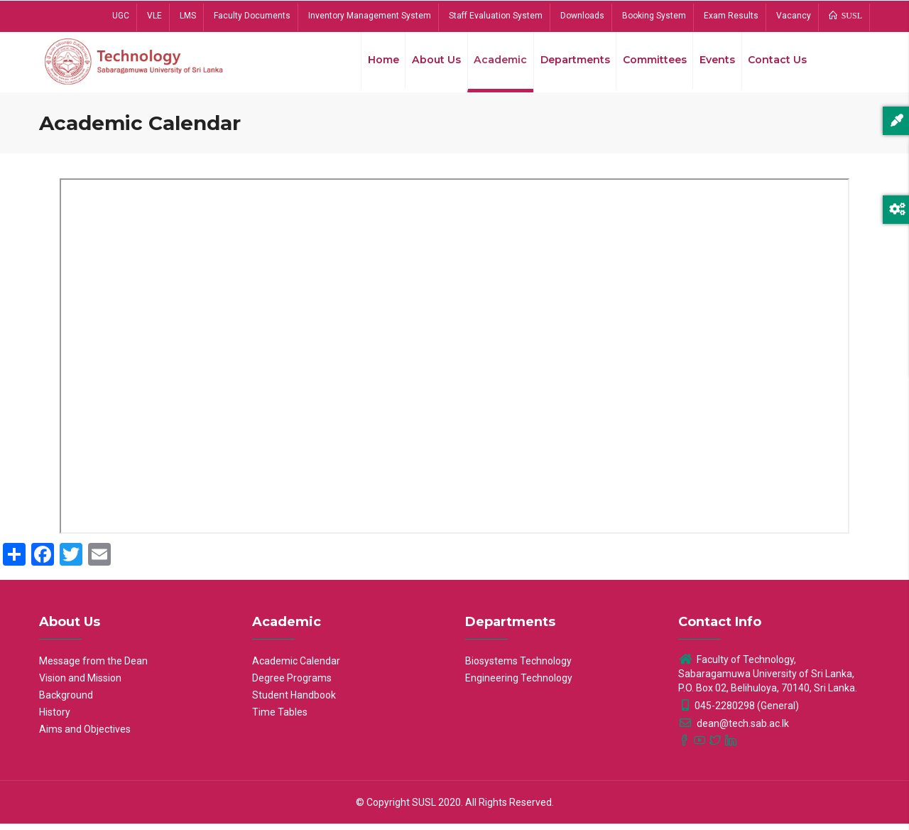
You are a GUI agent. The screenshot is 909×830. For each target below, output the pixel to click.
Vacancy (793, 16)
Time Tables (279, 718)
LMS (188, 16)
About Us (427, 63)
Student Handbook (294, 701)
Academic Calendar (296, 667)
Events (714, 63)
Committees (650, 63)
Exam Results (731, 16)
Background (66, 701)
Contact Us (776, 63)
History (54, 718)
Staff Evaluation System (496, 16)
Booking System (654, 16)
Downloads (582, 16)
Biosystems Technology (518, 667)
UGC (120, 16)
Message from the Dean (93, 667)
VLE (154, 16)
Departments (568, 63)
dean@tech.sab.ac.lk (733, 729)
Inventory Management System (369, 16)
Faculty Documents (252, 16)
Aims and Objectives (85, 735)
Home (372, 63)
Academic (492, 63)
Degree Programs (292, 684)
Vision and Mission (80, 684)
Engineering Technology (518, 684)
